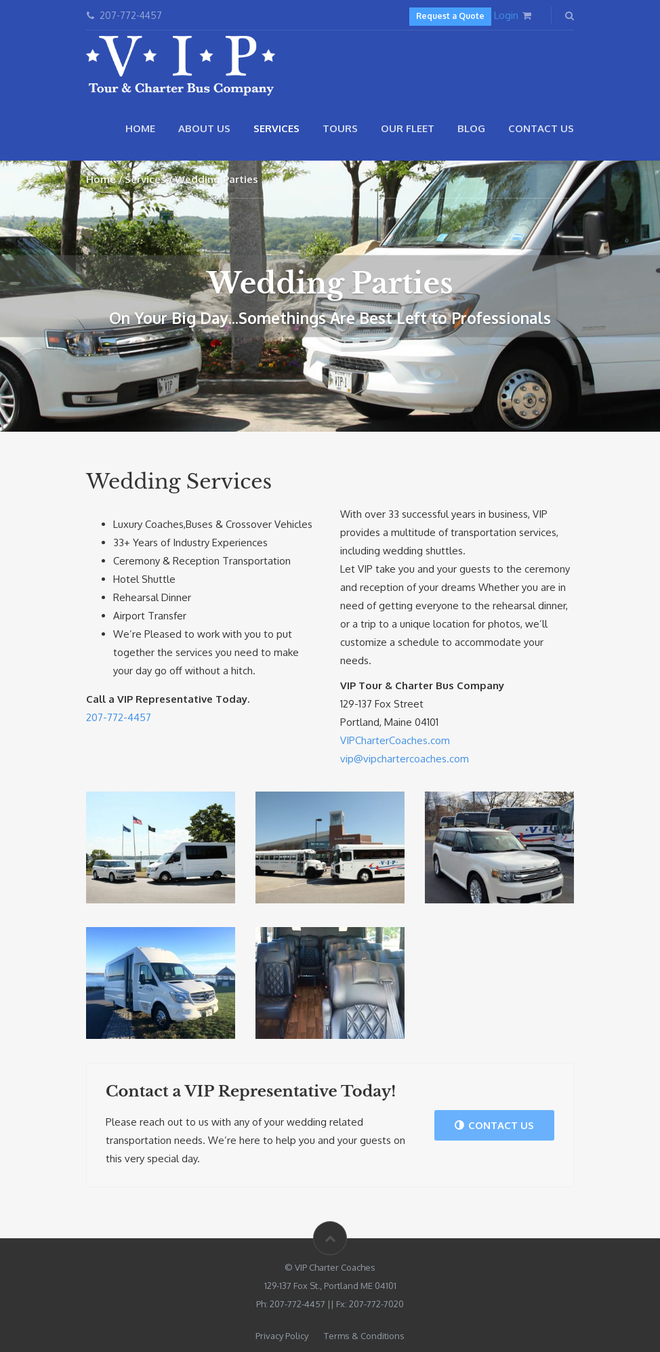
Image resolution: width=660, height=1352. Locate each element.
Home (140, 128)
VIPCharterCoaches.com (395, 740)
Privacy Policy (281, 1335)
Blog (471, 128)
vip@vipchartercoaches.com (404, 758)
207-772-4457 (118, 717)
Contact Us (541, 128)
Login (506, 15)
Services (276, 128)
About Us (204, 128)
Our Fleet (407, 128)
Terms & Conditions (364, 1335)
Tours (340, 128)
